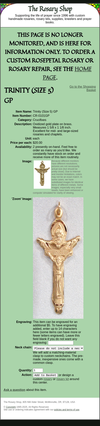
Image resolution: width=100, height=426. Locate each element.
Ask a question (14, 392)
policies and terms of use (66, 412)
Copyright (11, 410)
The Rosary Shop (50, 9)
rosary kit (62, 382)
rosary (48, 382)
